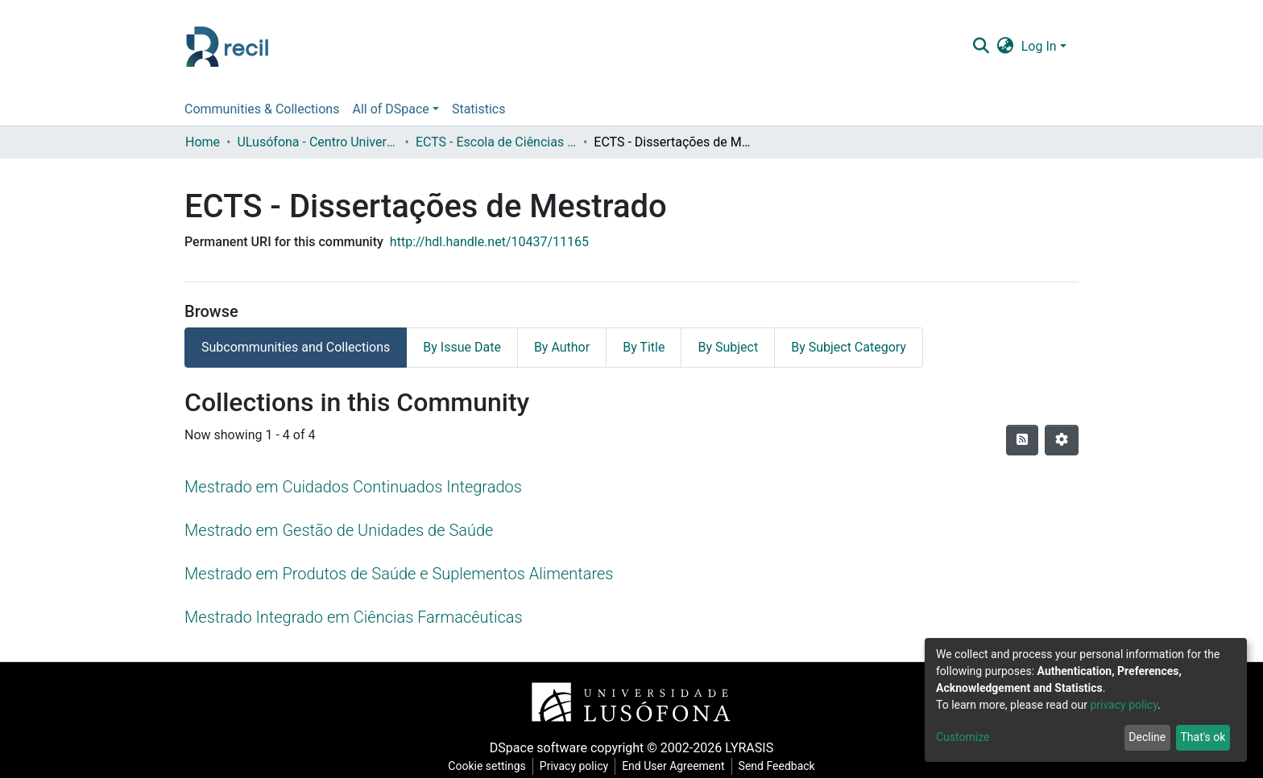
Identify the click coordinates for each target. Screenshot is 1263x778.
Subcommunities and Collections (295, 347)
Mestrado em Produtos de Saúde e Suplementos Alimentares (398, 573)
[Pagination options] (1062, 440)
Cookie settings (487, 765)
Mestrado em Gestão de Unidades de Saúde (338, 530)
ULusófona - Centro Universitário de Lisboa (317, 142)
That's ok (1202, 737)
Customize (962, 737)
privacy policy (1123, 704)
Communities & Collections (261, 109)
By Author (562, 347)
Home (202, 142)
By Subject (728, 347)
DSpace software (538, 747)
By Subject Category (848, 347)
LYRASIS (749, 747)
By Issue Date (462, 347)
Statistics (479, 109)
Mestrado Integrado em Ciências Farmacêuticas (353, 617)
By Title (644, 347)
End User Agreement (673, 765)
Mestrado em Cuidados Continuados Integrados (353, 486)
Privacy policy (574, 765)
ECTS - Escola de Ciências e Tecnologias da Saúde (496, 142)
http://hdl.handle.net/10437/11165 (489, 241)
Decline (1147, 737)
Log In (1039, 46)
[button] (1005, 46)
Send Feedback (777, 765)
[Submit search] (981, 46)
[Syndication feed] (1022, 440)
